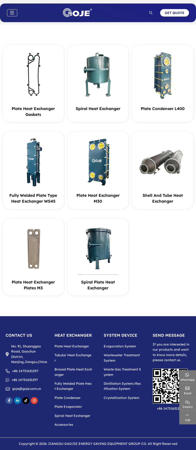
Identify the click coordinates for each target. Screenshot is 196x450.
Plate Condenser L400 (163, 108)
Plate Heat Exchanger (72, 346)
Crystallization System (121, 398)
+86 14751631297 (25, 371)
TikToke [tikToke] (25, 400)
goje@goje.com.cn (26, 389)
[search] (150, 13)
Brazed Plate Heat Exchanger (73, 372)
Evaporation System (120, 346)
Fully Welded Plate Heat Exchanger (73, 386)
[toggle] (12, 12)
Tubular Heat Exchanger (73, 357)
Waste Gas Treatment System (122, 372)
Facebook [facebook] (9, 400)
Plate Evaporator (68, 407)
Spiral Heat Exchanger (98, 108)
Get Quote (174, 13)
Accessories (64, 424)
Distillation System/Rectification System (122, 386)
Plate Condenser (68, 398)
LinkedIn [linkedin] (17, 400)
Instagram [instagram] (34, 400)
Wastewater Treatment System (122, 357)
